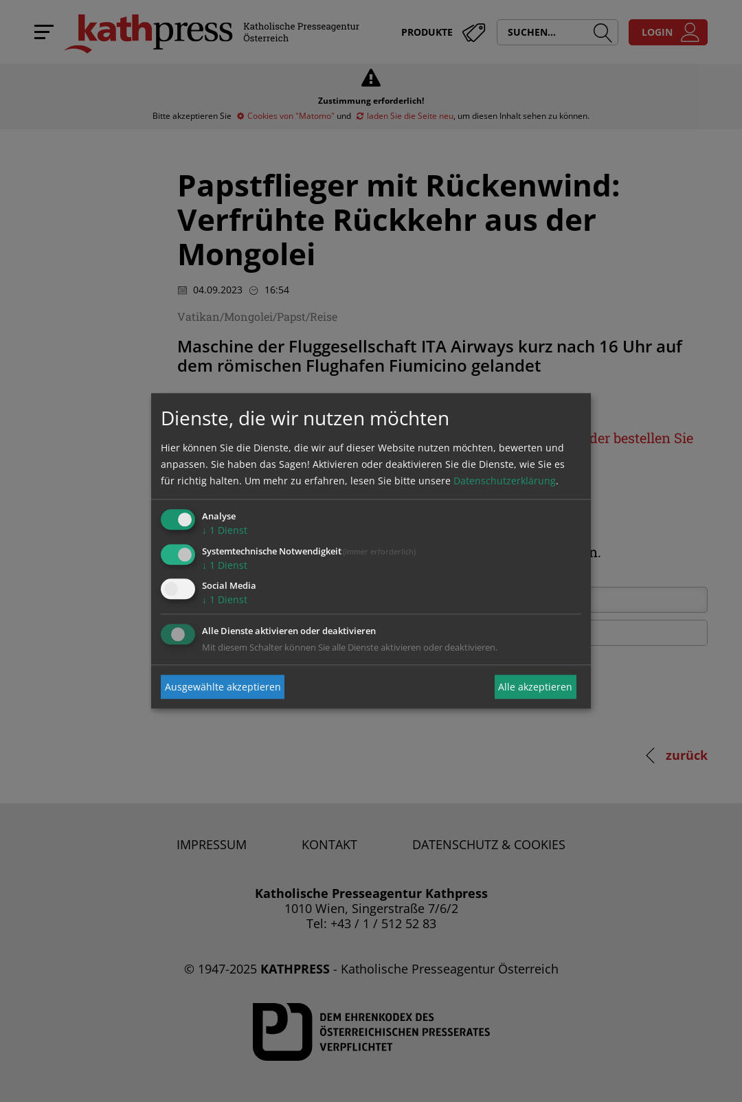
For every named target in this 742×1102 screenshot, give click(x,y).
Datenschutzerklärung (504, 480)
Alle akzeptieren (535, 686)
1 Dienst (224, 530)
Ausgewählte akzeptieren (223, 686)
